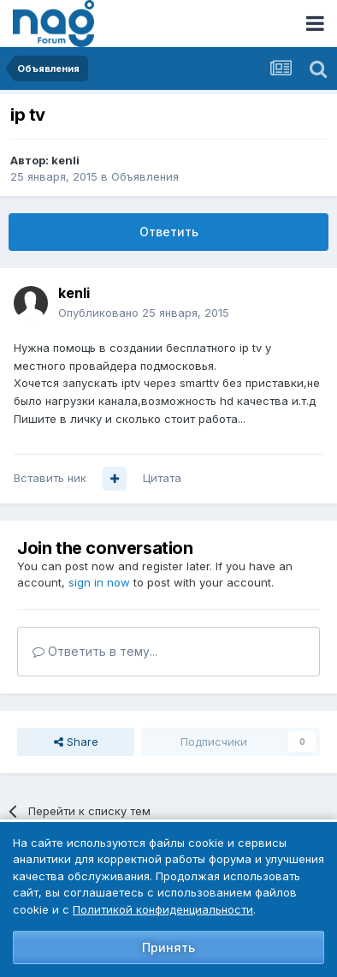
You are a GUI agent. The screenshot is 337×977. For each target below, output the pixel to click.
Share (76, 741)
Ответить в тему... (95, 651)
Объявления (145, 176)
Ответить (168, 231)
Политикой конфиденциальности (163, 909)
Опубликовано (143, 312)
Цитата (162, 478)
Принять (168, 947)
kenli (65, 160)
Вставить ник (50, 478)
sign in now (99, 582)
